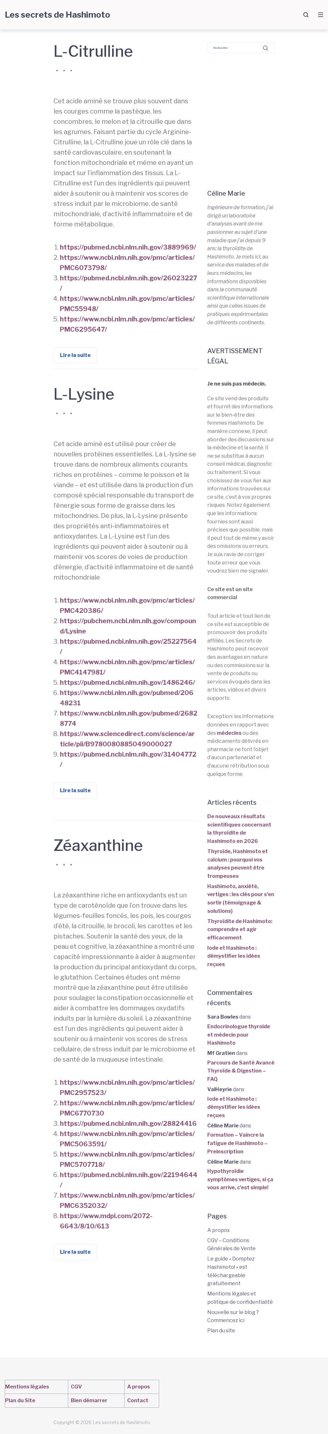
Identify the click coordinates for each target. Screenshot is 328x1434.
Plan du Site (20, 1400)
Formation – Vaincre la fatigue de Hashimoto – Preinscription (237, 1143)
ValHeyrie (219, 1089)
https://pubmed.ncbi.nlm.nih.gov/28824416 (128, 1123)
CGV (76, 1387)
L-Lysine (83, 394)
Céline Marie (223, 1126)
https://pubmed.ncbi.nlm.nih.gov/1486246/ (127, 682)
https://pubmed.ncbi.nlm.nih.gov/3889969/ (128, 247)
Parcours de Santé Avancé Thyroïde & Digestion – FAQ (241, 1071)
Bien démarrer (89, 1400)
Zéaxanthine (98, 845)
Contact (137, 1400)
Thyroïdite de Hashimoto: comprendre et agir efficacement (239, 929)
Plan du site (221, 1331)
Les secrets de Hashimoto (57, 15)
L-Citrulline (93, 51)
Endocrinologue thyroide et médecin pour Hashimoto (238, 1034)
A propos (218, 1230)
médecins (229, 733)
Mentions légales (27, 1387)
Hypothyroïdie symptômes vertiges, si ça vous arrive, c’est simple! (240, 1179)
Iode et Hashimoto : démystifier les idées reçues (233, 956)
